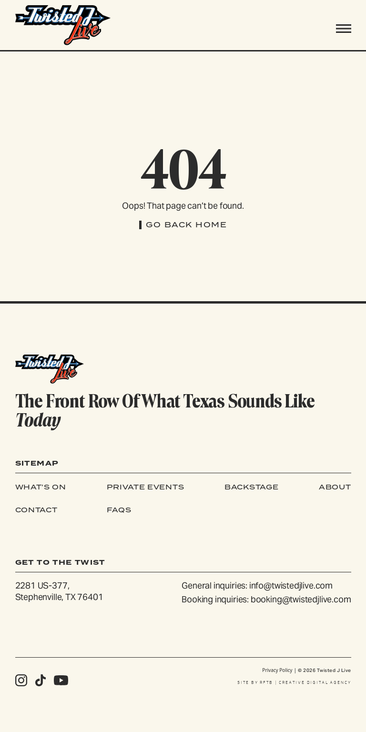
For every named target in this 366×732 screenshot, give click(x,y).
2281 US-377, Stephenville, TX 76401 (59, 591)
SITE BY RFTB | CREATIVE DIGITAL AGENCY (294, 683)
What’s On (40, 487)
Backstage (251, 487)
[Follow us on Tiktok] (40, 680)
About (335, 487)
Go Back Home (186, 225)
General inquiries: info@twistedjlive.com (257, 585)
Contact (36, 510)
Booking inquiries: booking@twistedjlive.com (266, 599)
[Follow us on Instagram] (21, 680)
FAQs (119, 510)
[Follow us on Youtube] (61, 680)
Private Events (145, 487)
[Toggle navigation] (343, 28)
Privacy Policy (277, 670)
